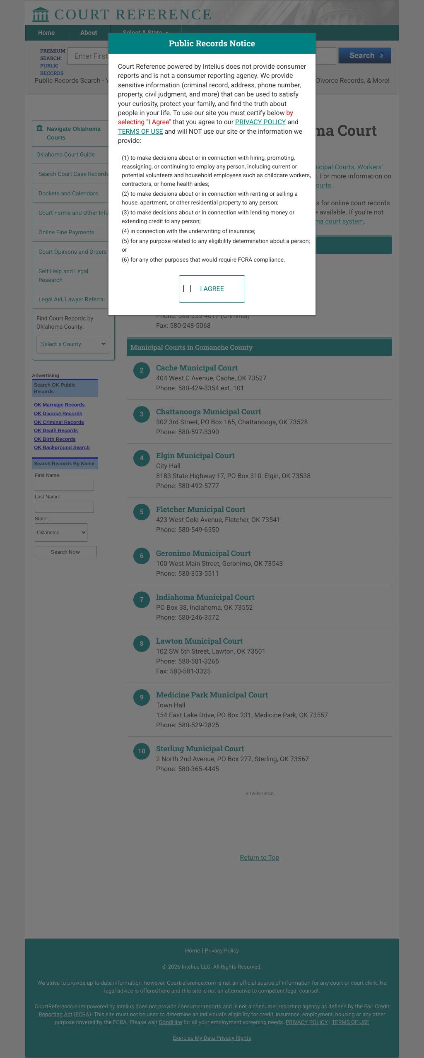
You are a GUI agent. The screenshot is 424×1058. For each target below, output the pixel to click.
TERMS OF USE (140, 131)
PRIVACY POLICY (260, 122)
